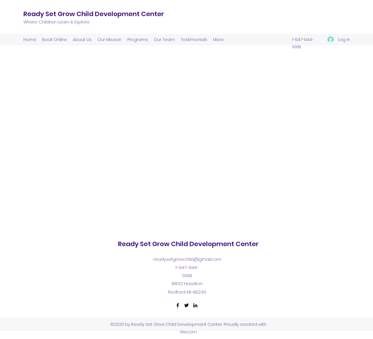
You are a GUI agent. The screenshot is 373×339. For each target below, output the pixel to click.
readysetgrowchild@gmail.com (187, 259)
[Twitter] (186, 305)
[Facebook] (178, 305)
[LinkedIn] (195, 305)
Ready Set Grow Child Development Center (93, 13)
